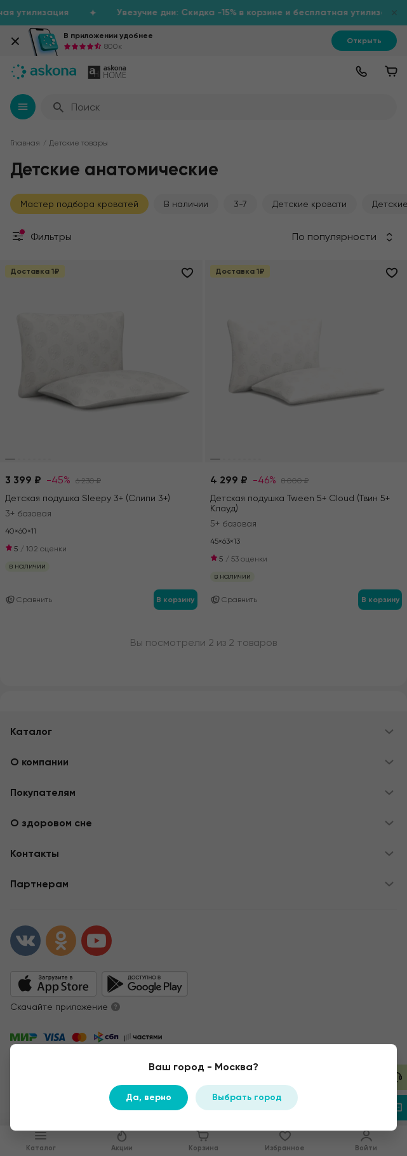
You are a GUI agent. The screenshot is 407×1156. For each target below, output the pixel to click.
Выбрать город (246, 1097)
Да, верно (148, 1097)
